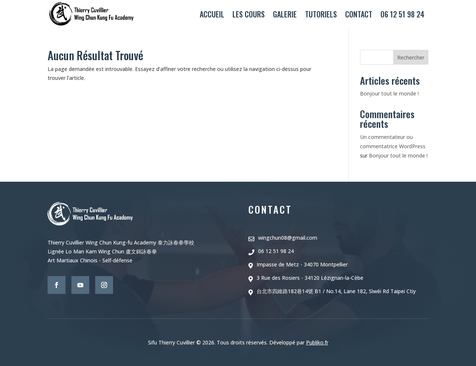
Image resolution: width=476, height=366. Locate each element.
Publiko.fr (317, 342)
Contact (358, 14)
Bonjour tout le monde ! (389, 93)
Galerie (285, 14)
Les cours (248, 14)
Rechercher (410, 57)
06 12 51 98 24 (402, 14)
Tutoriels (321, 14)
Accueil (212, 14)
